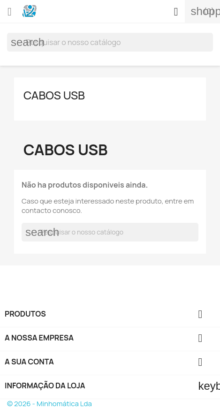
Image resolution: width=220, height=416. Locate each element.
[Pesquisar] (110, 42)
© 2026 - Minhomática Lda (49, 403)
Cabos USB (54, 95)
